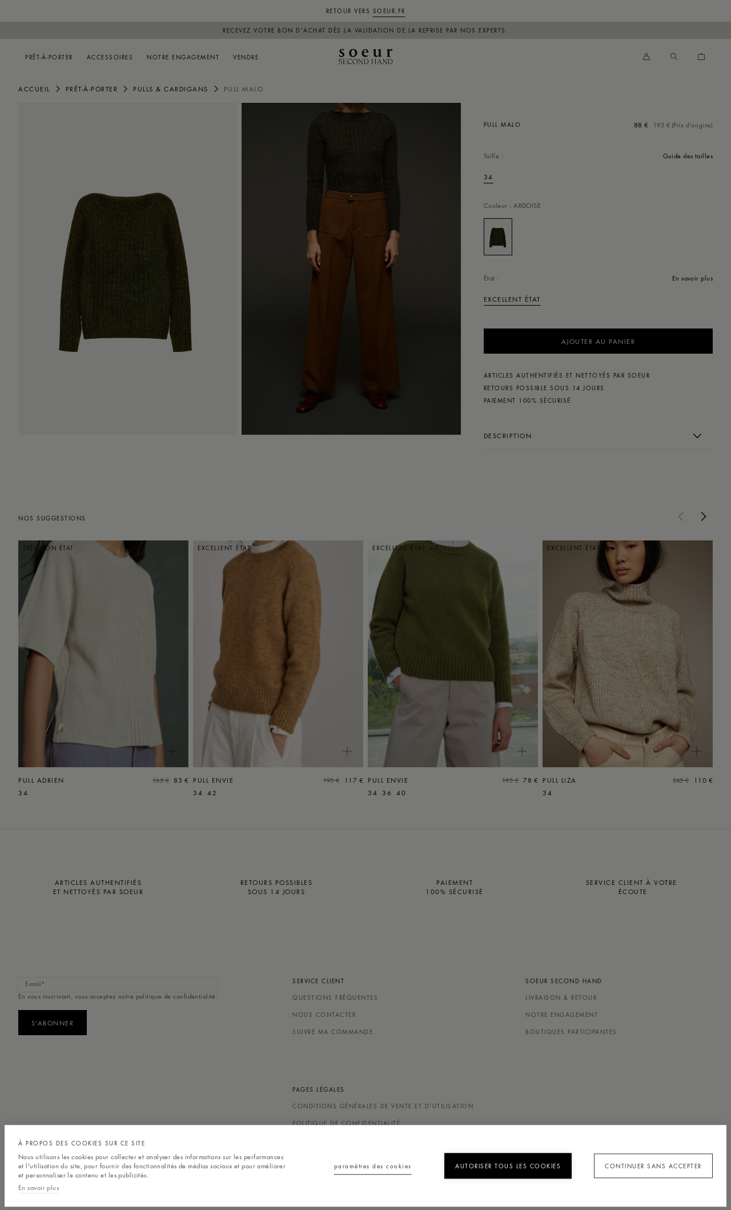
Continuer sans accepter (647, 1161)
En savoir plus (38, 1187)
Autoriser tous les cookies (495, 1161)
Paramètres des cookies (344, 1161)
